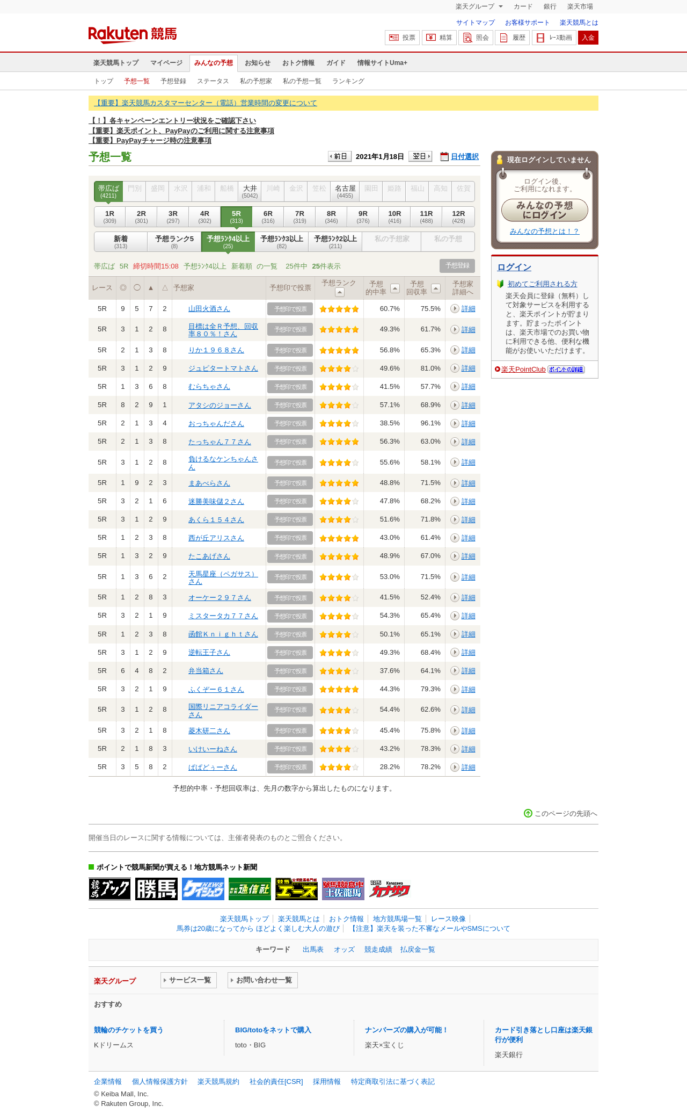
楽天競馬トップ (115, 63)
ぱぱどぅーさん (212, 767)
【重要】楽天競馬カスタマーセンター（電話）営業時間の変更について (205, 103)
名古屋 (345, 191)
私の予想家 (256, 81)
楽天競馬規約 (218, 1081)
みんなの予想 (213, 63)
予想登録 (173, 81)
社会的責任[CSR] (276, 1081)
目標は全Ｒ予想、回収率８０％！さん (223, 330)
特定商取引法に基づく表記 (393, 1081)
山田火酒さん (209, 309)
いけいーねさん (212, 749)
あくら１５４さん (216, 520)
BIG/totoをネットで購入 (273, 1030)
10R (395, 217)
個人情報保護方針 (160, 1081)
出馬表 (313, 949)
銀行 (550, 6)
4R (205, 217)
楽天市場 (580, 6)
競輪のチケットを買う (129, 1030)
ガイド (336, 63)
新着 (121, 242)
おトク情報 (298, 63)
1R (110, 217)
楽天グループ (476, 6)
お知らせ (258, 63)
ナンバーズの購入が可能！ (407, 1030)
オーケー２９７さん (219, 598)
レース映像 (448, 919)
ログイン (514, 267)
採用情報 (327, 1081)
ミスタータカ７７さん (223, 616)
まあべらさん (209, 483)
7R (300, 217)
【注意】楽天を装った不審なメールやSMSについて (429, 928)
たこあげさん (209, 556)
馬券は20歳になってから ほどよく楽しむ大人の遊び (258, 928)
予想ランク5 (174, 242)
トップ (103, 81)
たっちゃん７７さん (219, 442)
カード (523, 6)
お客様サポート (527, 22)
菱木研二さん (209, 731)
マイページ (166, 63)
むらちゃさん (209, 386)
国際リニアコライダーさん (223, 710)
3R (173, 217)
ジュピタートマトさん (223, 368)
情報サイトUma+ (382, 63)
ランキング (348, 81)
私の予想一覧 (302, 81)
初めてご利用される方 (543, 284)
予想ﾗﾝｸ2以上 (335, 242)
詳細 (469, 309)
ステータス (213, 81)
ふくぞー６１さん (216, 689)
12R (458, 217)
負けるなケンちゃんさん (223, 463)
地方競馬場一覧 (397, 919)
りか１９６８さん (216, 350)
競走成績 (378, 949)
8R (331, 217)
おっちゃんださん (216, 423)
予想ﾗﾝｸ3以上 (282, 242)
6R (268, 217)
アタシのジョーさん (219, 405)
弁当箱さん (205, 671)
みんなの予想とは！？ (545, 231)
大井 (249, 191)
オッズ (344, 949)
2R (141, 217)
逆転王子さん (209, 652)
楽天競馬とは (579, 22)
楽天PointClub (523, 369)
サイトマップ (475, 22)
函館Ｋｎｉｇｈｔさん (223, 634)
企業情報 (108, 1081)
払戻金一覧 (417, 949)
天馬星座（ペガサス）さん (223, 577)
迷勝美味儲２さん (216, 501)
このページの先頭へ (566, 813)
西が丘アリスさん (216, 538)
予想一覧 (137, 81)
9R (363, 217)
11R (426, 217)
